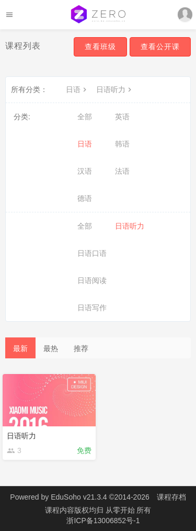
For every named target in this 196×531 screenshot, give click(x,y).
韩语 (122, 144)
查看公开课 (160, 46)
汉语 (84, 171)
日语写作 (92, 307)
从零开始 (121, 510)
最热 (50, 348)
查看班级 (100, 46)
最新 (20, 348)
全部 (84, 116)
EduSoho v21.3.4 (79, 497)
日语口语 (92, 253)
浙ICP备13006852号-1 (103, 520)
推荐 (81, 348)
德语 (84, 198)
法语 (122, 171)
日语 (77, 89)
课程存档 (171, 497)
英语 (122, 116)
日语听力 (115, 89)
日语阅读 (92, 280)
